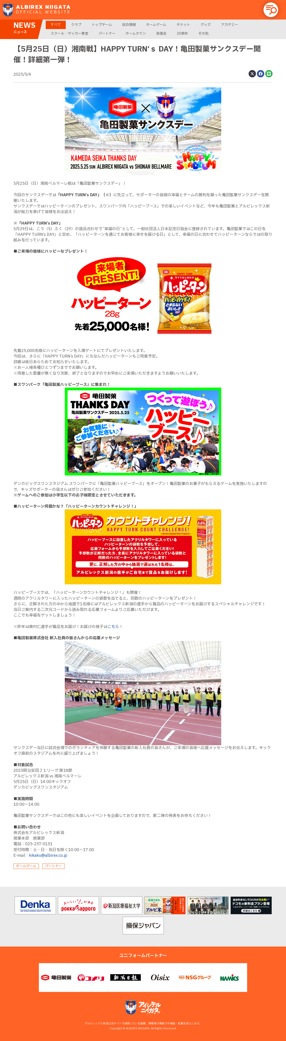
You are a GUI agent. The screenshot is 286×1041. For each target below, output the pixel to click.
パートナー (107, 33)
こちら (113, 627)
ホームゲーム (156, 24)
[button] (271, 9)
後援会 (161, 33)
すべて (56, 24)
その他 (203, 33)
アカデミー (229, 24)
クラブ (76, 24)
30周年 (182, 33)
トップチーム (102, 24)
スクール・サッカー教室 (69, 33)
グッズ (205, 24)
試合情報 (129, 24)
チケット (183, 24)
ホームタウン (136, 33)
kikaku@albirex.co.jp (48, 855)
